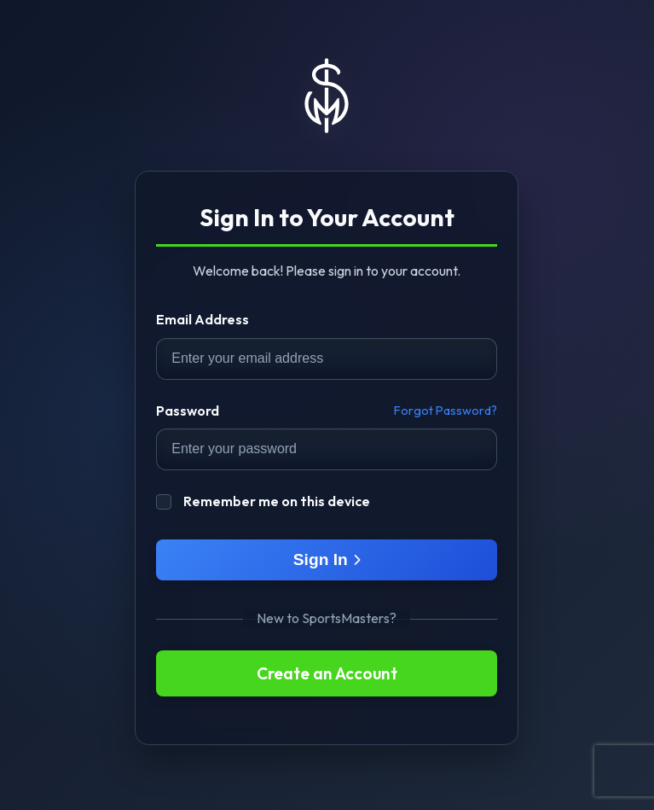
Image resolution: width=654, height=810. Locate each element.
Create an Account (327, 673)
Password (187, 410)
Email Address (202, 319)
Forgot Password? (445, 410)
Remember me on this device (263, 500)
